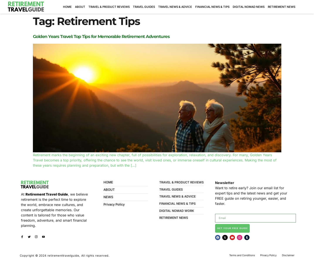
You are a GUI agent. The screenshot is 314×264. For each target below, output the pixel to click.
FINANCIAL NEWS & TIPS (212, 6)
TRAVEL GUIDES (144, 6)
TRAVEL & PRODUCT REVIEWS (109, 6)
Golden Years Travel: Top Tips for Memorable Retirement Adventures (101, 36)
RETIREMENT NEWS (281, 6)
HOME (67, 6)
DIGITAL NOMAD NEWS (249, 6)
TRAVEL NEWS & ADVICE (175, 6)
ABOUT (80, 6)
